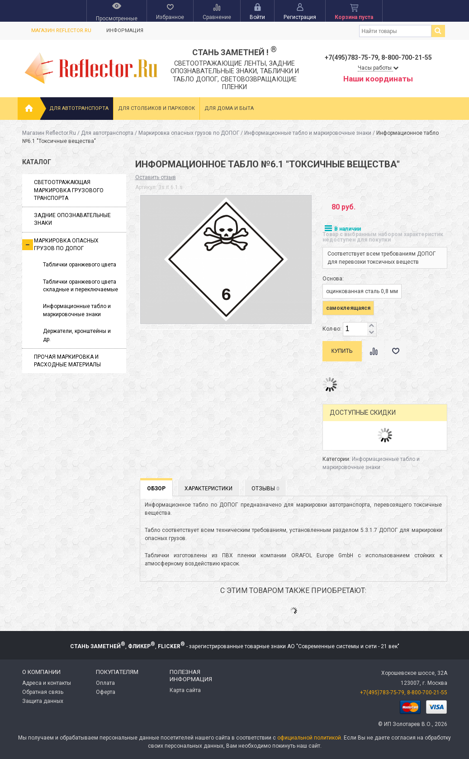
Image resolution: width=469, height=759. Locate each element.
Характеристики (208, 488)
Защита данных (42, 701)
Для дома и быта (229, 108)
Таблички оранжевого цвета (79, 264)
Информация (124, 30)
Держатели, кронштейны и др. (77, 335)
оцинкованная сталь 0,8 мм (362, 291)
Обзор (156, 488)
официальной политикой (309, 738)
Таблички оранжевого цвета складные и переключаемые (80, 286)
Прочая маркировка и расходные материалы (67, 361)
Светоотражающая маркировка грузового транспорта (69, 190)
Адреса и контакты (46, 683)
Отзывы (265, 488)
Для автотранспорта (79, 108)
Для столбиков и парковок (156, 108)
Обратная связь (42, 692)
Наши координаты (378, 78)
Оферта (105, 692)
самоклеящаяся (348, 308)
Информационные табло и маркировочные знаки (307, 133)
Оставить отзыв (155, 177)
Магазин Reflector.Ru (61, 30)
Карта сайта (185, 690)
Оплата (105, 683)
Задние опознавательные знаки (72, 219)
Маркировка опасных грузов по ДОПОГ (188, 133)
